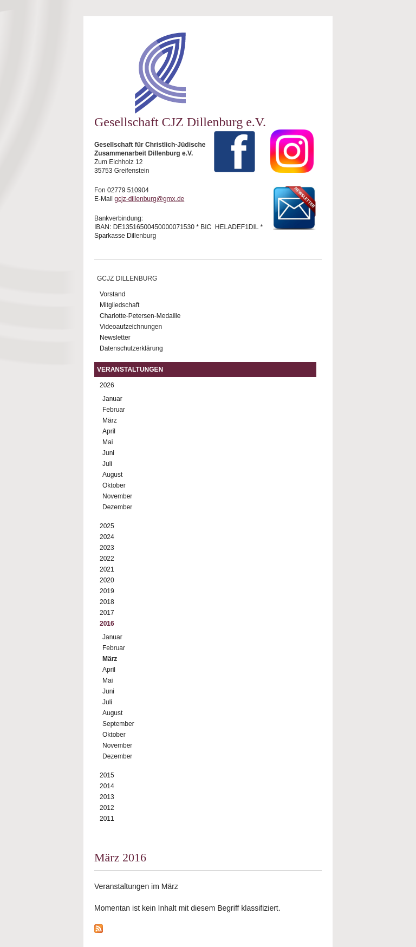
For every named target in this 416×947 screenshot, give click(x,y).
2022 (107, 558)
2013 (107, 797)
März (109, 420)
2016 (107, 623)
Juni (108, 453)
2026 (107, 385)
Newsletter (115, 337)
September (118, 724)
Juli (107, 464)
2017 (107, 613)
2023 (107, 548)
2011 (107, 818)
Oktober (114, 485)
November (117, 496)
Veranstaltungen (130, 369)
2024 (107, 537)
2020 (107, 580)
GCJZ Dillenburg (127, 278)
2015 (107, 775)
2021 (107, 569)
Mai (107, 442)
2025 (107, 526)
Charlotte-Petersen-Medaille (140, 316)
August (112, 474)
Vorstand (112, 294)
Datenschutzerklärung (131, 348)
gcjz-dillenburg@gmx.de (149, 199)
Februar (113, 409)
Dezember (117, 507)
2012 (107, 808)
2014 (107, 786)
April (108, 431)
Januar (112, 399)
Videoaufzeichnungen (131, 326)
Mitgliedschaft (119, 305)
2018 (107, 602)
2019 (107, 591)
